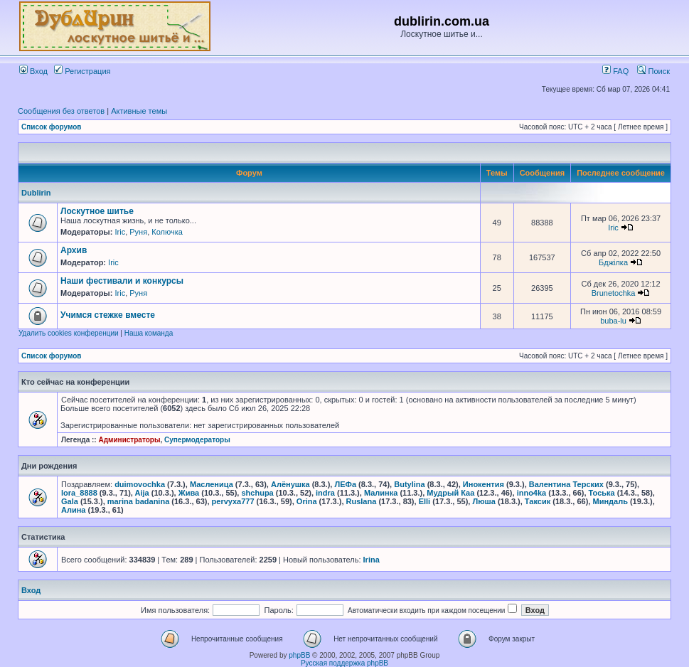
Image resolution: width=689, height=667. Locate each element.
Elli (425, 501)
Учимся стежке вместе (107, 315)
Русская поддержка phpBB (344, 663)
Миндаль (609, 501)
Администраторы (129, 440)
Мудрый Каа (450, 493)
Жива (188, 493)
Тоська (602, 493)
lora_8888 (79, 493)
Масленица (211, 484)
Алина (73, 510)
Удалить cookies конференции (68, 333)
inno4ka (532, 493)
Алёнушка (290, 484)
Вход (33, 71)
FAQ (615, 71)
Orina (307, 501)
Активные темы (139, 111)
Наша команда (148, 333)
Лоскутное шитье (97, 211)
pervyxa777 (233, 501)
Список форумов (51, 127)
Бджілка (613, 262)
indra (325, 493)
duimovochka (139, 484)
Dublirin (36, 192)
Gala (69, 501)
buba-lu (613, 320)
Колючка (167, 232)
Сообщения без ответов (61, 111)
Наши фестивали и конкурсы (121, 281)
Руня (138, 232)
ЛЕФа (345, 484)
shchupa (257, 493)
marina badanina (138, 501)
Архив (73, 250)
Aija (142, 493)
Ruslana (361, 501)
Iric (119, 232)
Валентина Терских (566, 484)
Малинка (380, 493)
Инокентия (483, 484)
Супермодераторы (197, 440)
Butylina (409, 484)
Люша (483, 501)
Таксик (537, 501)
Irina (371, 559)
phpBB (299, 655)
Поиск (653, 71)
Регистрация (82, 71)
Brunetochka (614, 293)
